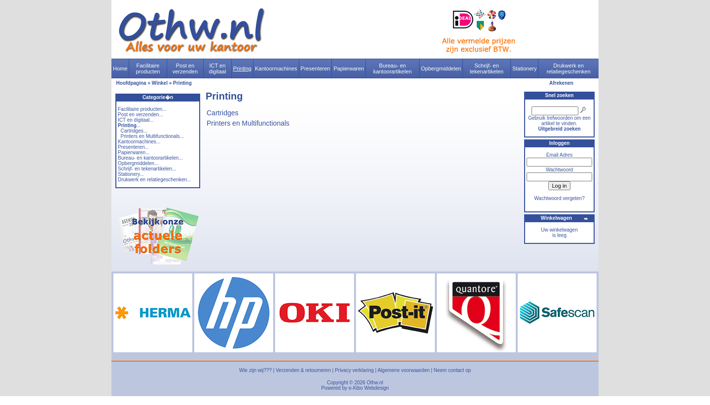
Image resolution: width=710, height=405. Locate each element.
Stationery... (131, 174)
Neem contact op (452, 370)
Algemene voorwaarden (404, 370)
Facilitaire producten (148, 68)
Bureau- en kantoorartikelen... (150, 158)
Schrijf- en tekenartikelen (487, 68)
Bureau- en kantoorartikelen (392, 68)
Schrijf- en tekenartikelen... (147, 168)
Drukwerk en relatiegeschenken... (154, 179)
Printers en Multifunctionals (248, 123)
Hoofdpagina (131, 83)
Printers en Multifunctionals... (152, 136)
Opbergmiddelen (441, 68)
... (129, 125)
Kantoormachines (276, 68)
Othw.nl (375, 382)
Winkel (160, 83)
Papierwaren (348, 68)
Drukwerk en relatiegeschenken (569, 68)
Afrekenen (561, 83)
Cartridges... (134, 131)
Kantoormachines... (139, 141)
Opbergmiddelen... (138, 163)
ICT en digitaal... (136, 120)
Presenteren (315, 68)
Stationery (524, 68)
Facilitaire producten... (142, 109)
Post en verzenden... (140, 114)
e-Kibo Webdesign (369, 388)
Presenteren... (133, 147)
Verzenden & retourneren (303, 370)
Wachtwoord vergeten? (559, 198)
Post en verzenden (185, 68)
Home (120, 68)
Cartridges (223, 113)
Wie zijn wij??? (255, 370)
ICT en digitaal (217, 68)
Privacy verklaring (354, 370)
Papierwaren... (133, 152)
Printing (242, 68)
